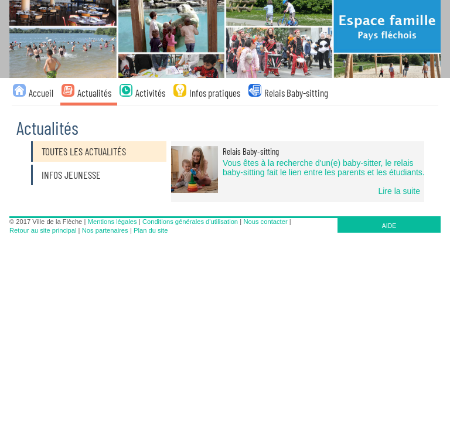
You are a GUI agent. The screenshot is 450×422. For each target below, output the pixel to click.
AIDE (389, 225)
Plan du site (151, 230)
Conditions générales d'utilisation (190, 221)
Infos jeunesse (71, 174)
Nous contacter (265, 221)
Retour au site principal (42, 230)
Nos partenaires (105, 230)
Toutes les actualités (84, 151)
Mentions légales (112, 221)
